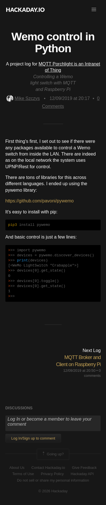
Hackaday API (82, 474)
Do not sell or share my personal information (53, 480)
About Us (16, 467)
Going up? (52, 454)
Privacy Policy (52, 474)
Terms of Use (23, 474)
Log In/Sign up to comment (33, 438)
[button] (93, 9)
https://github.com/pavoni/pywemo (39, 200)
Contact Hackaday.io (48, 467)
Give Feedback (84, 467)
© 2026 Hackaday (53, 491)
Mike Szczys (23, 98)
